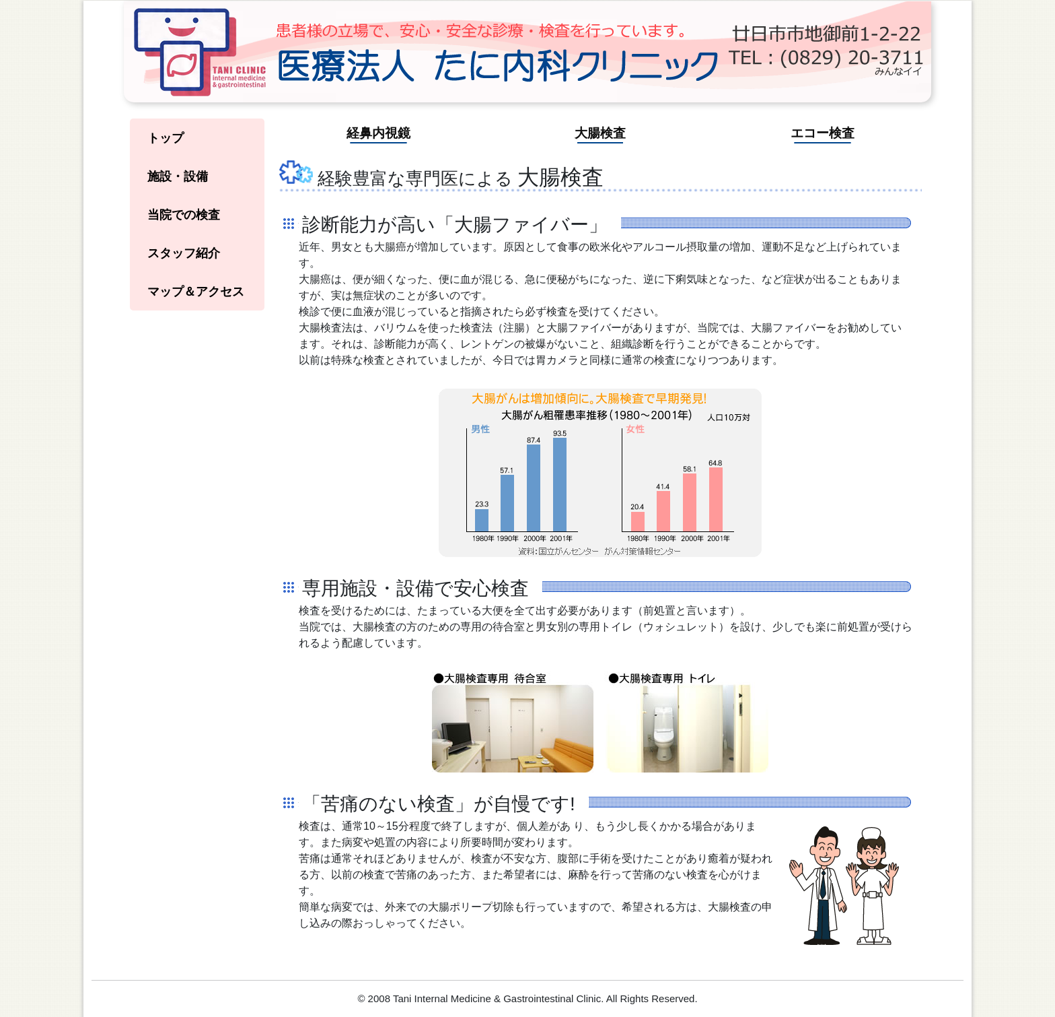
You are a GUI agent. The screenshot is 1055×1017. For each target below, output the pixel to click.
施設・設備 (177, 176)
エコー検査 (822, 133)
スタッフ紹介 (183, 253)
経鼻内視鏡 (378, 133)
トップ (165, 138)
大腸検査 (600, 133)
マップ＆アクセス (195, 291)
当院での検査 (183, 215)
